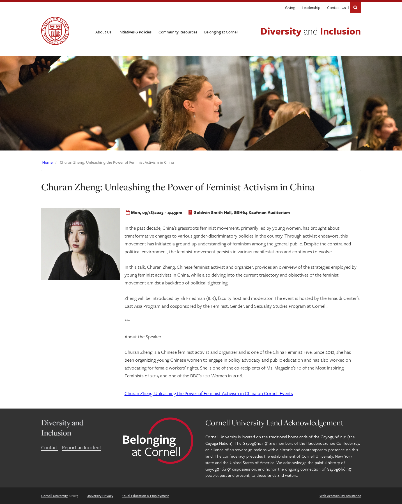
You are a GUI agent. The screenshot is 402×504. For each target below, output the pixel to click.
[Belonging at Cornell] (221, 32)
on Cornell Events (209, 393)
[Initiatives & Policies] (135, 32)
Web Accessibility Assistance (340, 495)
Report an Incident (81, 447)
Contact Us (336, 7)
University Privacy (100, 495)
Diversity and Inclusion (62, 427)
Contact (49, 447)
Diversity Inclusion (310, 31)
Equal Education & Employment (145, 495)
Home (47, 162)
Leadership (311, 7)
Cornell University (54, 495)
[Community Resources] (178, 32)
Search (355, 7)
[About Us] (103, 32)
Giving (290, 7)
